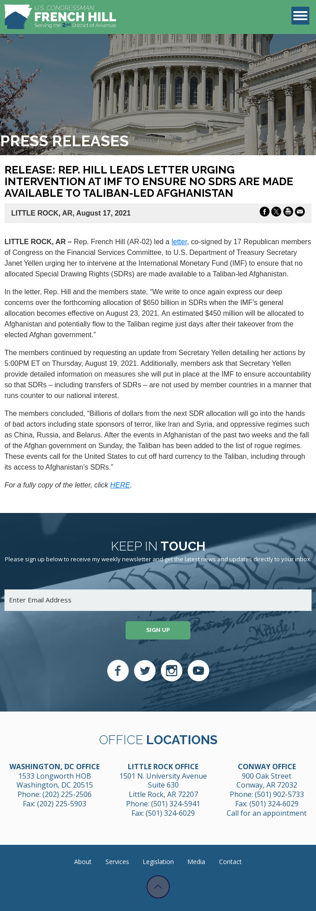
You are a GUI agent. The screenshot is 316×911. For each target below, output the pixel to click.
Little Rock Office (163, 766)
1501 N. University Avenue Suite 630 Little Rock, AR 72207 (163, 785)
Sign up (158, 630)
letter (179, 242)
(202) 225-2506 (67, 794)
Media (196, 861)
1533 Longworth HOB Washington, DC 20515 (55, 780)
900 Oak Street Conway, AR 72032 (266, 780)
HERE (120, 485)
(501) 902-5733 (279, 794)
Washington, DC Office (54, 766)
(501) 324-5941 (175, 804)
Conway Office (267, 766)
